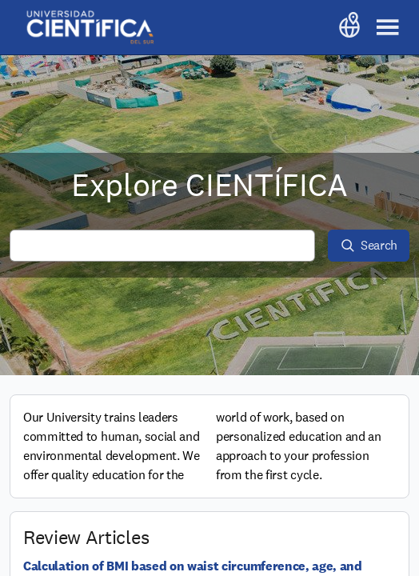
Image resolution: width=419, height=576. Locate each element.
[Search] (368, 246)
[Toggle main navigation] (387, 27)
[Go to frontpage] (89, 27)
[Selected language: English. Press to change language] (349, 27)
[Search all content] (162, 246)
